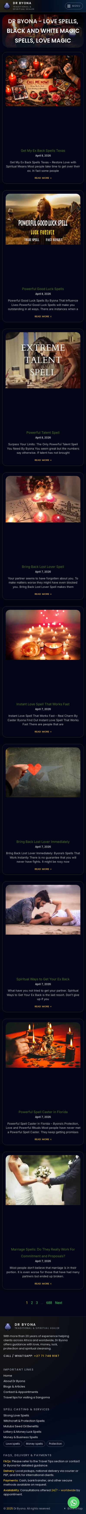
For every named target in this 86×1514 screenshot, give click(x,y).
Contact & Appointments (20, 1392)
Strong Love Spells (16, 1415)
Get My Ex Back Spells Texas (43, 150)
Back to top (73, 1508)
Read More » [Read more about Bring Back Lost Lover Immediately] (43, 869)
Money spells (34, 1444)
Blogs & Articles (14, 1386)
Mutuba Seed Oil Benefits (21, 1426)
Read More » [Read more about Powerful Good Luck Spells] (43, 316)
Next (58, 1303)
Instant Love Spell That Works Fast (43, 704)
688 (49, 1303)
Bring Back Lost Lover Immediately (43, 842)
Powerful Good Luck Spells (43, 289)
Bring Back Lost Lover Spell (43, 567)
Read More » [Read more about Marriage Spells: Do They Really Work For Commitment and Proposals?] (43, 1283)
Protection (55, 1444)
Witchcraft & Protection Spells (24, 1421)
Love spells (13, 1444)
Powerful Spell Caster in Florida (43, 1112)
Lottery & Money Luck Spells (22, 1432)
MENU (74, 6)
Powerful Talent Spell (43, 432)
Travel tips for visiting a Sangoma (26, 1397)
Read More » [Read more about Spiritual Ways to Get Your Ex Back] (43, 1006)
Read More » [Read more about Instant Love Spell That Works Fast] (43, 731)
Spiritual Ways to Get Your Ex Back (43, 979)
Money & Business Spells (20, 1437)
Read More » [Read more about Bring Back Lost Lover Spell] (43, 594)
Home (7, 1375)
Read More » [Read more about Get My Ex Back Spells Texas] (43, 178)
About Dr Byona (14, 1381)
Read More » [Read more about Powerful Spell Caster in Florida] (43, 1139)
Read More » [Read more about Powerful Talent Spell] (43, 460)
